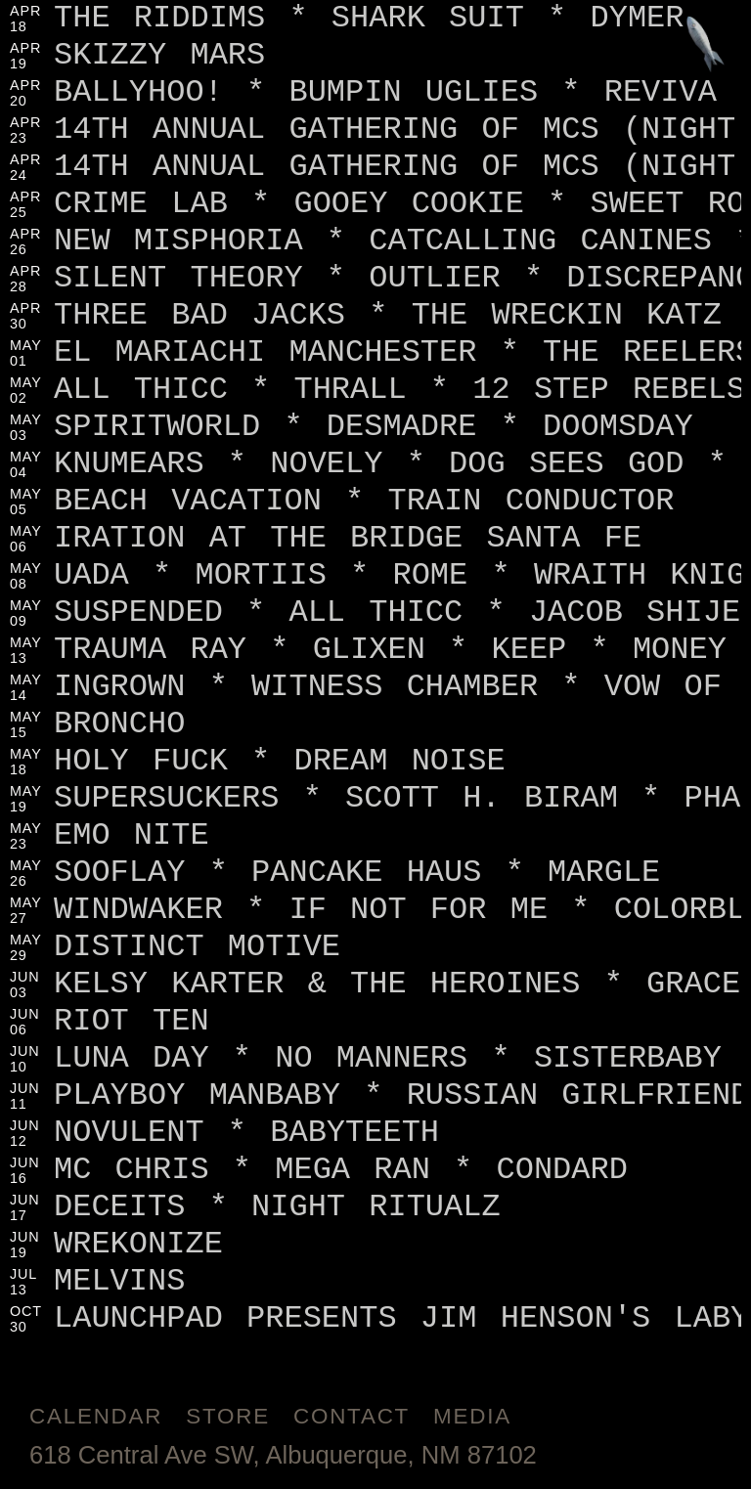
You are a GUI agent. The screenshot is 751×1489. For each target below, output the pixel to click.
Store (228, 1416)
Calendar (95, 1416)
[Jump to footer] (705, 45)
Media (472, 1416)
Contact (351, 1416)
